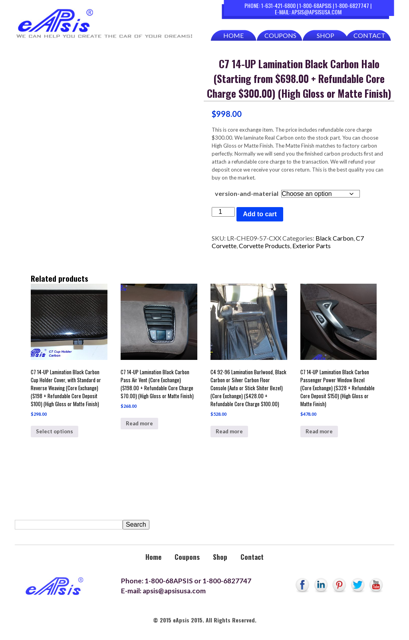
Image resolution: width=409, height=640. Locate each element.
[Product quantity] (223, 212)
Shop (325, 35)
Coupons (280, 35)
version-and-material (246, 193)
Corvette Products (264, 245)
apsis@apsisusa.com (316, 12)
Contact (369, 35)
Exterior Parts (311, 245)
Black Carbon (334, 238)
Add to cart (259, 214)
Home (233, 35)
